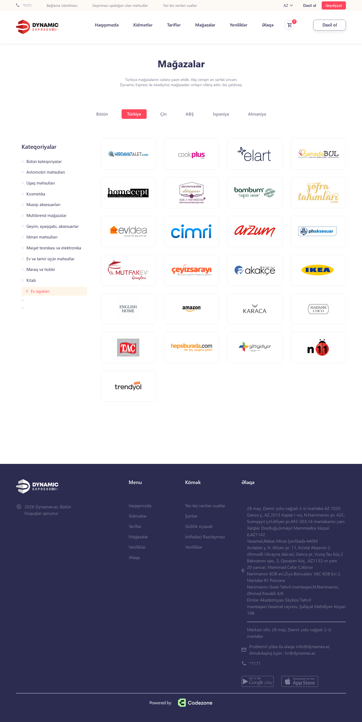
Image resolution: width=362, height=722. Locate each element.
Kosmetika (35, 194)
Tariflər (174, 24)
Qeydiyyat (333, 5)
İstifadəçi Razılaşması (205, 536)
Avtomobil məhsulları (45, 172)
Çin (163, 114)
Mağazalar (205, 24)
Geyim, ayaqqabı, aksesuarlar (52, 226)
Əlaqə (268, 24)
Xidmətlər (143, 24)
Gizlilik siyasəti (199, 526)
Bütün (102, 114)
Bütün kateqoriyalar (44, 161)
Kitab (31, 280)
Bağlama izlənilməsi (62, 6)
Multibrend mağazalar (46, 215)
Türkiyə (134, 114)
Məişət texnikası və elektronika (53, 247)
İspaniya (221, 114)
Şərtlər (191, 516)
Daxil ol (309, 5)
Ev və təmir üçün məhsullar (50, 258)
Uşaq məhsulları (40, 183)
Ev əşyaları (40, 291)
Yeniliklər (239, 24)
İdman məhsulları (42, 237)
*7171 (24, 6)
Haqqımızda (107, 24)
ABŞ (190, 114)
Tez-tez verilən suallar (180, 6)
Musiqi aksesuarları (43, 204)
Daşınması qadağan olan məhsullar (120, 6)
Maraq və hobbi (40, 269)
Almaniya (257, 114)
